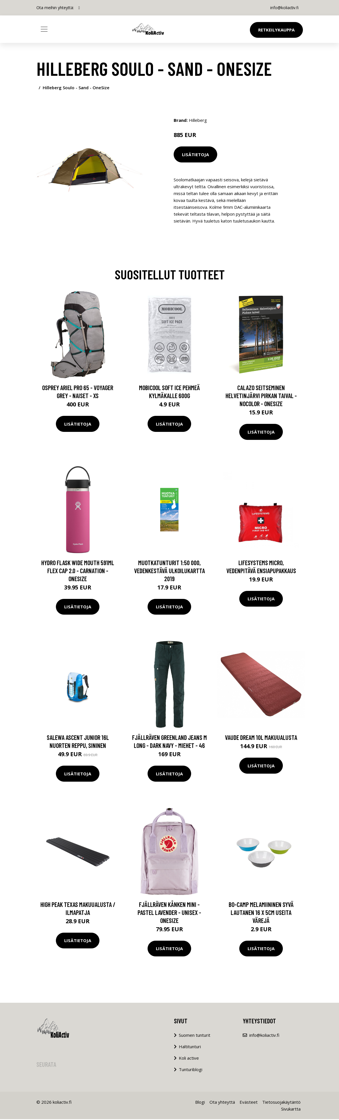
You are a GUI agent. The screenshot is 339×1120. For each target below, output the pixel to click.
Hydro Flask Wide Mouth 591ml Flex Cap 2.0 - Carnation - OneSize (77, 571)
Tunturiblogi (190, 1070)
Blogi (200, 1103)
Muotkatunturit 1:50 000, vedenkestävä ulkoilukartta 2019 (169, 571)
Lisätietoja (195, 154)
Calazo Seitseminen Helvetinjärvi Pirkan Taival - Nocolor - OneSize (261, 396)
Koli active (189, 1059)
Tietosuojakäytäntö (281, 1103)
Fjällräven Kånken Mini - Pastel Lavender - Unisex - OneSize (169, 913)
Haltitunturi (190, 1047)
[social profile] (79, 7)
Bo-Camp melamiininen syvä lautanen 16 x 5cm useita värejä (261, 913)
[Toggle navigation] (44, 29)
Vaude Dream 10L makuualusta (261, 738)
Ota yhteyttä (222, 1103)
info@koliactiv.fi (283, 7)
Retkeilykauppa (276, 30)
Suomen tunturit (194, 1036)
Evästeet (249, 1103)
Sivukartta (291, 1110)
